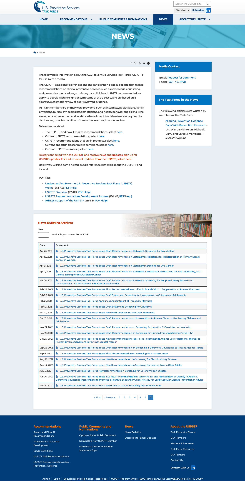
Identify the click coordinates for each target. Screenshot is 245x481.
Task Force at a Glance (183, 432)
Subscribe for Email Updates (140, 437)
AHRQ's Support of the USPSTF (64, 200)
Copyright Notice (73, 478)
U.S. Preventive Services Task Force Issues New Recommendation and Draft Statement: (107, 312)
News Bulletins (133, 432)
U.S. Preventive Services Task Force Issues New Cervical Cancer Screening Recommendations (111, 385)
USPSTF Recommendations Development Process (76, 196)
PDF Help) (70, 187)
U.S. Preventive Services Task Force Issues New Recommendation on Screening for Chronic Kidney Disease (118, 359)
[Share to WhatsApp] (139, 63)
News (163, 19)
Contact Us (177, 460)
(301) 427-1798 (177, 81)
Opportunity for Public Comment (97, 435)
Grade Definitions (42, 451)
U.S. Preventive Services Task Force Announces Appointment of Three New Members (106, 301)
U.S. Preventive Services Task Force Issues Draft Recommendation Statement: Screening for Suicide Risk (117, 251)
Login (57, 478)
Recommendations (73, 19)
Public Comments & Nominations (123, 19)
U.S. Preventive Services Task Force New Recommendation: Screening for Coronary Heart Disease (113, 370)
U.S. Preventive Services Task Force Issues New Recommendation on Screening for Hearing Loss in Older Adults (121, 365)
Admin (46, 478)
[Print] (148, 63)
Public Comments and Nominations (95, 428)
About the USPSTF (192, 19)
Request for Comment (181, 77)
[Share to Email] (144, 63)
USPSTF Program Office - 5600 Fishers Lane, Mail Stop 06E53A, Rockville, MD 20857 (157, 478)
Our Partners (178, 454)
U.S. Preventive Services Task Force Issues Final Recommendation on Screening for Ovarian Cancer (114, 353)
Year (40, 229)
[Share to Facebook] (130, 63)
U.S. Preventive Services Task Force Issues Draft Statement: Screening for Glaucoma (106, 306)
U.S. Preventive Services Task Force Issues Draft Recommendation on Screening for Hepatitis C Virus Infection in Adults (125, 327)
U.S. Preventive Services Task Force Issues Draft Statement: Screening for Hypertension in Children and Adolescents (123, 295)
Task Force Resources (182, 449)
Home (44, 19)
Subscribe (198, 10)
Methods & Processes (182, 443)
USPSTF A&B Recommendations (51, 456)
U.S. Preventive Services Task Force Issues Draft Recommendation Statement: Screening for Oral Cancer (117, 265)
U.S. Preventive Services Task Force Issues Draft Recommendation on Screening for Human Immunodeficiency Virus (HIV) (126, 333)
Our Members (178, 437)
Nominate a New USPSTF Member (98, 441)
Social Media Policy (96, 478)
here (119, 132)
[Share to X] (135, 63)
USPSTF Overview (56, 192)
